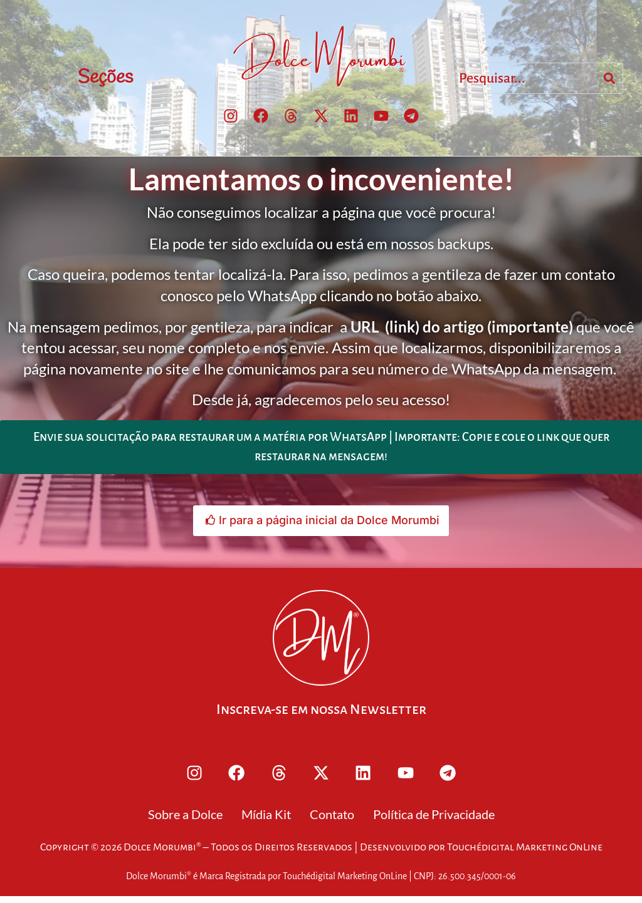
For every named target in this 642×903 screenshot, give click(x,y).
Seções (105, 78)
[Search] (609, 79)
